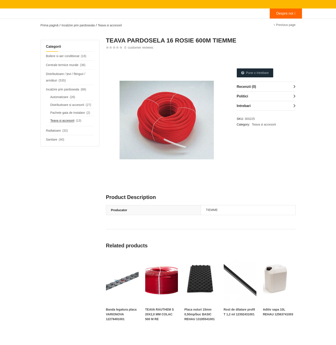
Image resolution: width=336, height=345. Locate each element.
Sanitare (51, 139)
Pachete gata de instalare (67, 112)
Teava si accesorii (110, 25)
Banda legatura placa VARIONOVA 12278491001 (121, 314)
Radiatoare (53, 130)
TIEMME (212, 210)
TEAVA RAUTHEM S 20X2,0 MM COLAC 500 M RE (159, 314)
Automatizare (59, 97)
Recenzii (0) (246, 86)
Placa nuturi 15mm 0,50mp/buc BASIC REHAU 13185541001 (199, 314)
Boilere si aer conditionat (62, 56)
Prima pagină (50, 25)
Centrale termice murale (62, 65)
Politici (242, 96)
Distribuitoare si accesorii (67, 105)
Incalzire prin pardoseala (78, 25)
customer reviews (138, 47)
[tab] (266, 86)
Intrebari (244, 106)
